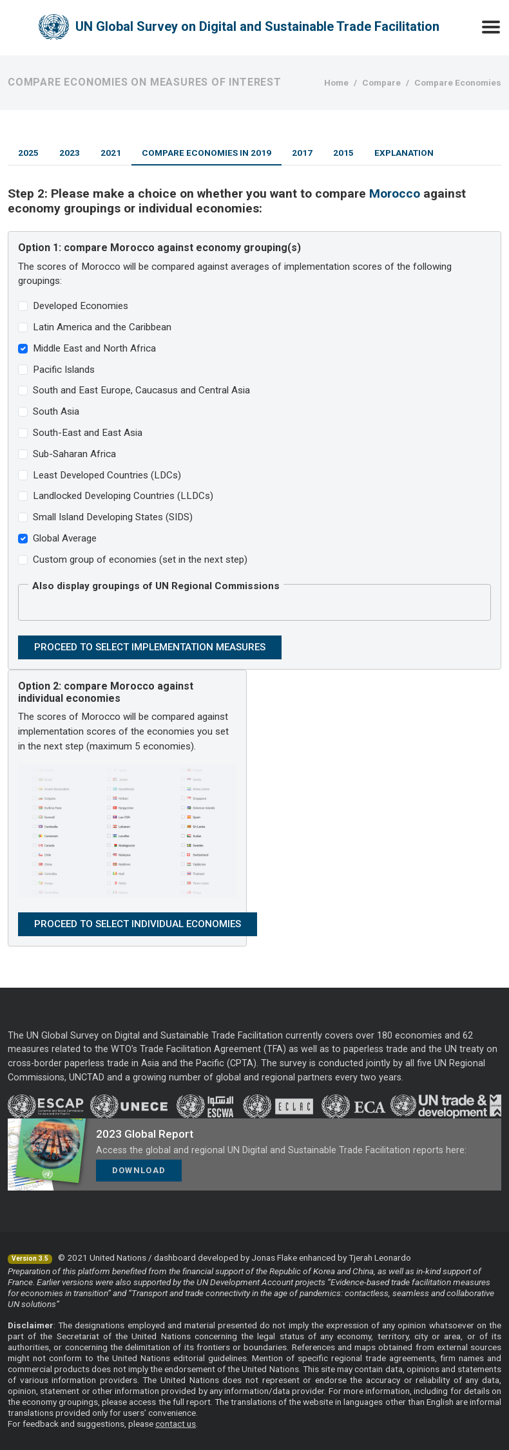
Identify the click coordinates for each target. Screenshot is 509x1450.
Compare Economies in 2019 (206, 152)
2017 (302, 152)
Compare (381, 82)
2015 (343, 152)
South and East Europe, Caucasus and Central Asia (141, 390)
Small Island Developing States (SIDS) (113, 517)
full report (192, 1402)
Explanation (404, 152)
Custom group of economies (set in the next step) (140, 559)
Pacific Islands (64, 369)
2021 (111, 152)
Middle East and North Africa (94, 348)
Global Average (65, 538)
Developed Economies (80, 306)
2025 (28, 152)
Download (139, 1170)
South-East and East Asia (87, 432)
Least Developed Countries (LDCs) (107, 475)
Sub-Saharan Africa (74, 454)
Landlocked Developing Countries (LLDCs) (123, 496)
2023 (69, 152)
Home (336, 82)
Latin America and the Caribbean (102, 327)
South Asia (56, 411)
